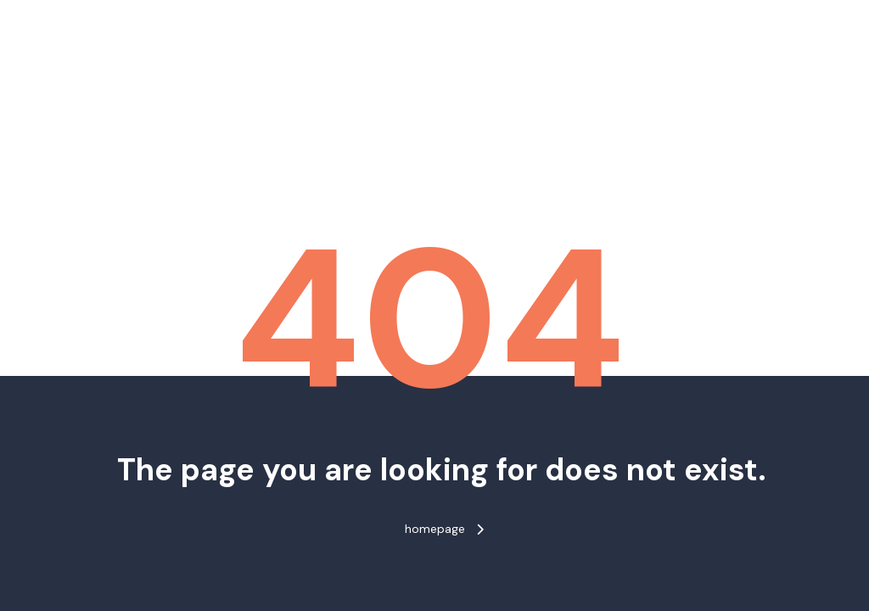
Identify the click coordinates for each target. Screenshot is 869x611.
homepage (444, 528)
